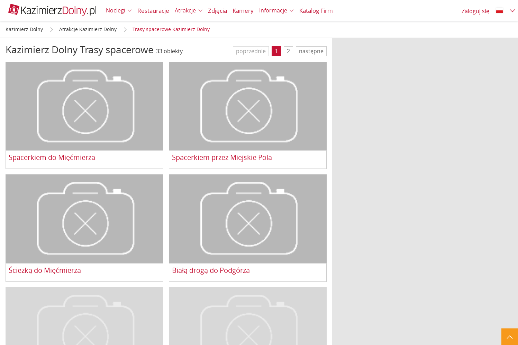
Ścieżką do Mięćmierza (45, 270)
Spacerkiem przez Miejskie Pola (222, 157)
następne (311, 51)
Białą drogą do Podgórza (211, 270)
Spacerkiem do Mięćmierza (52, 157)
